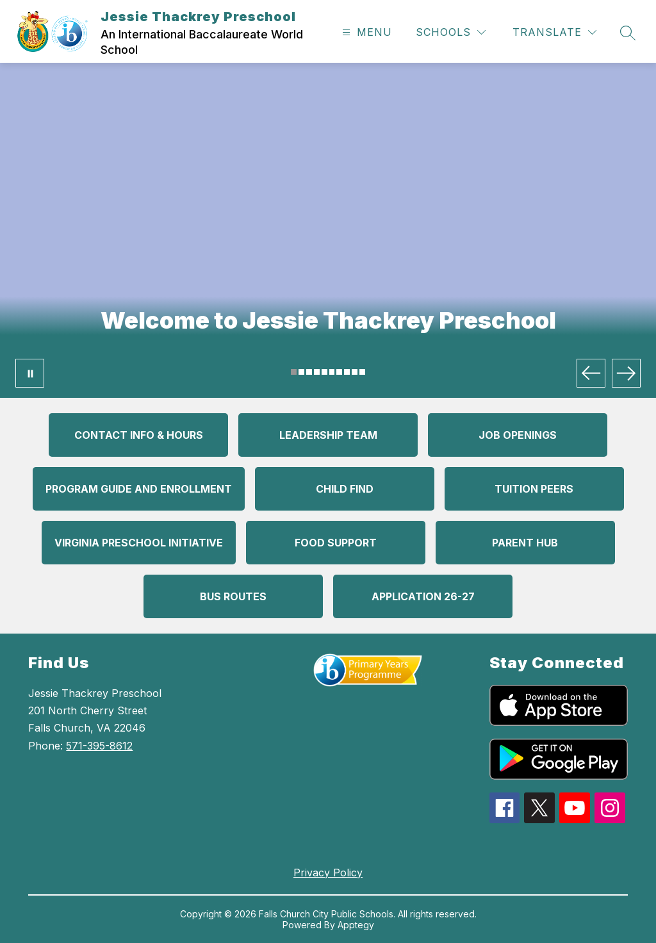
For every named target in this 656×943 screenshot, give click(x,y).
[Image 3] (309, 372)
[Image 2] (301, 372)
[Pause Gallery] (29, 373)
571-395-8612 (99, 745)
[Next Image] (626, 373)
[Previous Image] (591, 373)
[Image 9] (354, 372)
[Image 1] (294, 372)
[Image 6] (332, 372)
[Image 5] (324, 372)
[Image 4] (317, 372)
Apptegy (356, 924)
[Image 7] (339, 372)
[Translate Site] (554, 32)
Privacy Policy (328, 872)
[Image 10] (362, 372)
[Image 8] (347, 372)
